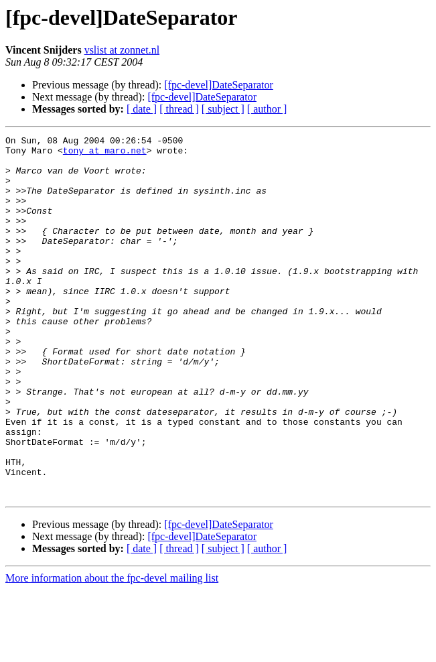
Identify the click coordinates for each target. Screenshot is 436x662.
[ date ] (142, 109)
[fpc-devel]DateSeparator (218, 84)
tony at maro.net (105, 154)
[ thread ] (179, 109)
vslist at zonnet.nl (121, 50)
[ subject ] (223, 109)
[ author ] (267, 109)
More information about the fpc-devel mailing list (111, 650)
